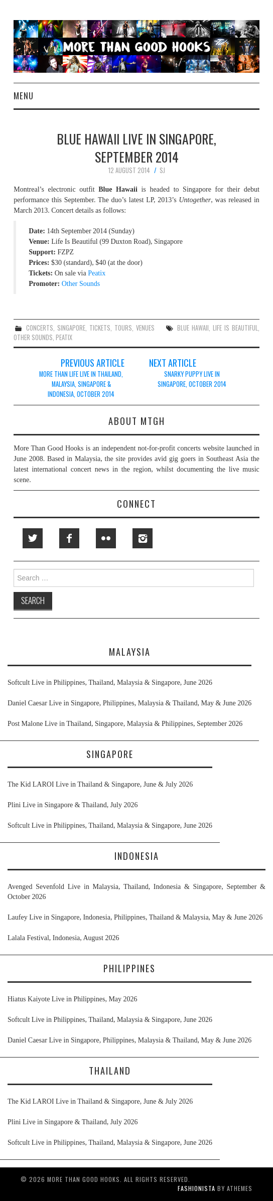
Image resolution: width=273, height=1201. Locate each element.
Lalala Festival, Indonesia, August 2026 (63, 938)
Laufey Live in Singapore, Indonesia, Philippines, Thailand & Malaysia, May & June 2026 (135, 917)
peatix (64, 337)
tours (123, 328)
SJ (162, 170)
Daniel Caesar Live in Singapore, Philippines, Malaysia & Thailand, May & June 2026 (129, 703)
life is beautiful (235, 328)
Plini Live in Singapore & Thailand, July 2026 (73, 805)
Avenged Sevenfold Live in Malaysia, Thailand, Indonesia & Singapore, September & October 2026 (136, 891)
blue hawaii (193, 328)
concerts (39, 328)
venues (145, 328)
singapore (71, 328)
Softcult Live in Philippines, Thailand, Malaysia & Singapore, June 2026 (110, 682)
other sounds (33, 337)
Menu (24, 95)
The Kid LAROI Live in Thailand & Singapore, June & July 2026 (100, 784)
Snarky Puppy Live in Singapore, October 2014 (192, 379)
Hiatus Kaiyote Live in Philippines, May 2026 (73, 999)
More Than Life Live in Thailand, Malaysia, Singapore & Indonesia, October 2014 (81, 384)
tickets (99, 328)
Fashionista (196, 1188)
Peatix (96, 273)
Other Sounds (81, 283)
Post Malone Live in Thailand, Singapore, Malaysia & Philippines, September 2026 (125, 723)
